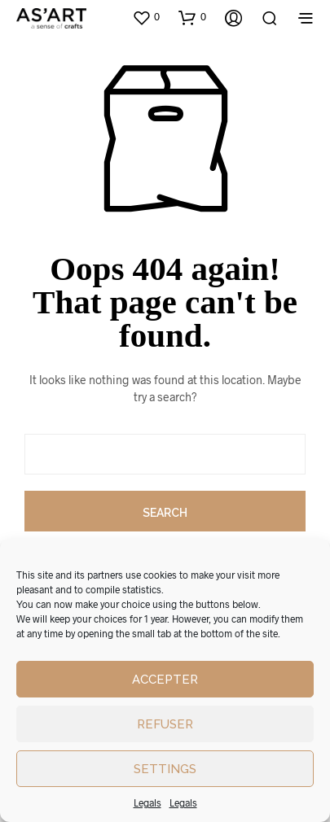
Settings (165, 769)
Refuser (165, 724)
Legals (147, 802)
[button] (146, 17)
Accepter (165, 679)
